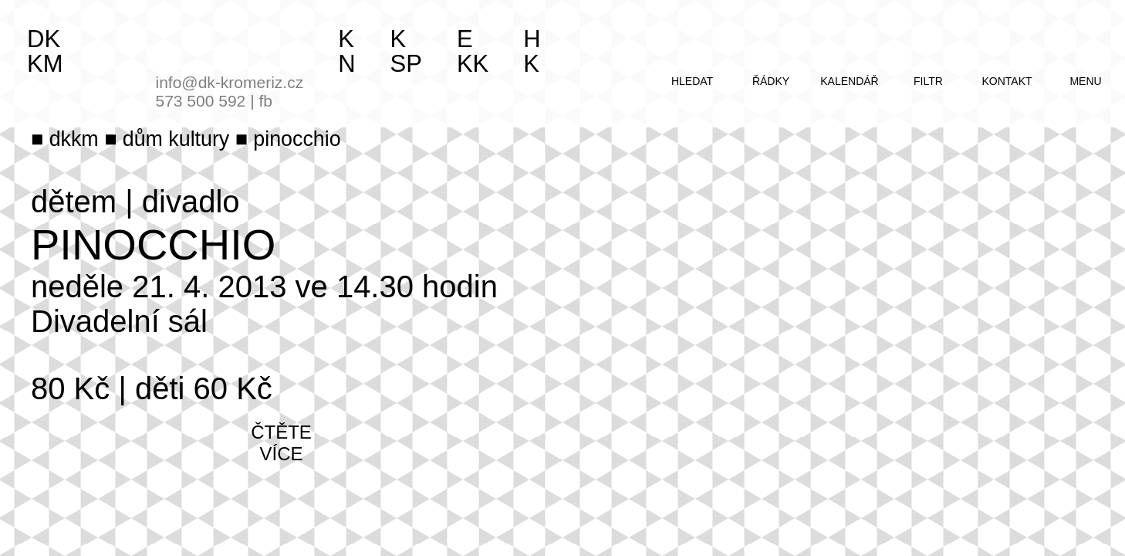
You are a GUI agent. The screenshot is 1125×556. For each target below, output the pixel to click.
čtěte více (281, 443)
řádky (770, 81)
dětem (74, 202)
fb (265, 101)
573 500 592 (201, 101)
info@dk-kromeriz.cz (230, 82)
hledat (692, 81)
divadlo (191, 202)
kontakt (1006, 81)
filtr (928, 81)
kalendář (849, 81)
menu (1085, 81)
